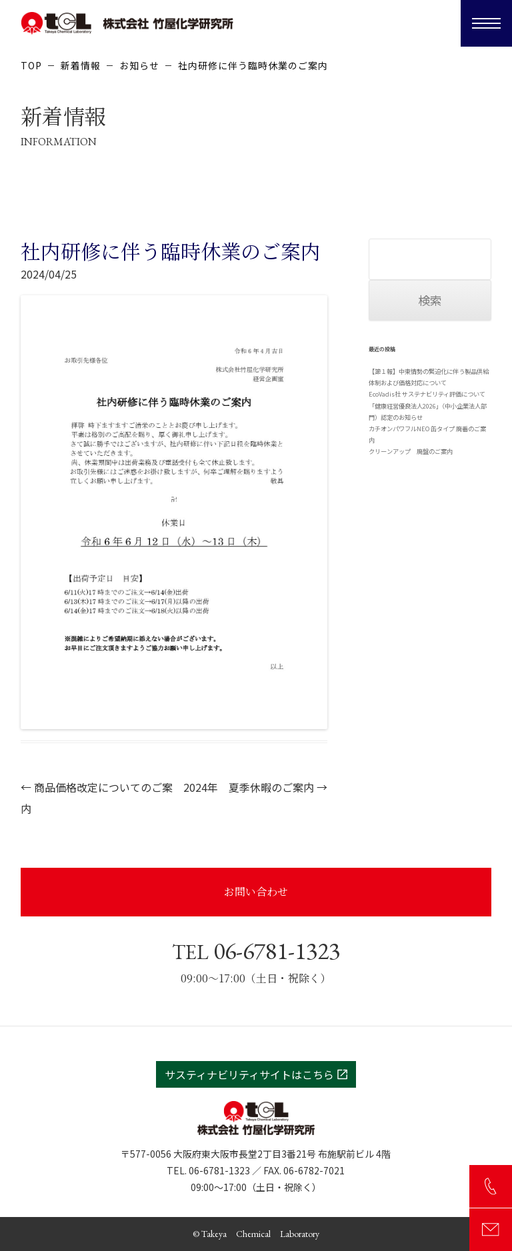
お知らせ (139, 65)
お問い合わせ (256, 891)
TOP (31, 65)
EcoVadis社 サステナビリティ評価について (427, 394)
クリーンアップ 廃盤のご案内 (411, 451)
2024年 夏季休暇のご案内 (255, 787)
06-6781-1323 (256, 950)
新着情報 (81, 65)
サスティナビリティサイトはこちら (256, 1074)
